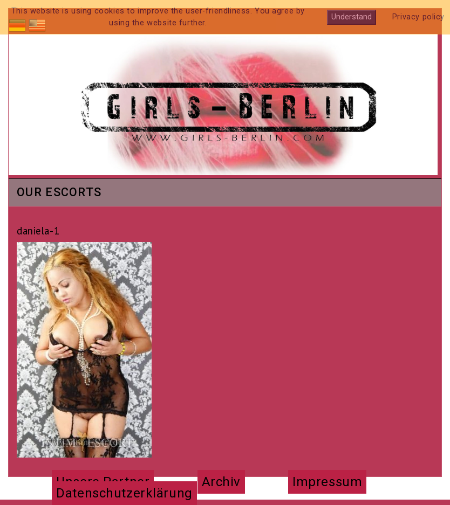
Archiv (221, 481)
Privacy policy (418, 17)
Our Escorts (59, 193)
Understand (351, 17)
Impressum (327, 481)
